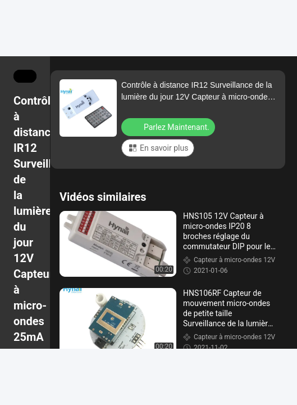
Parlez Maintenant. (169, 126)
